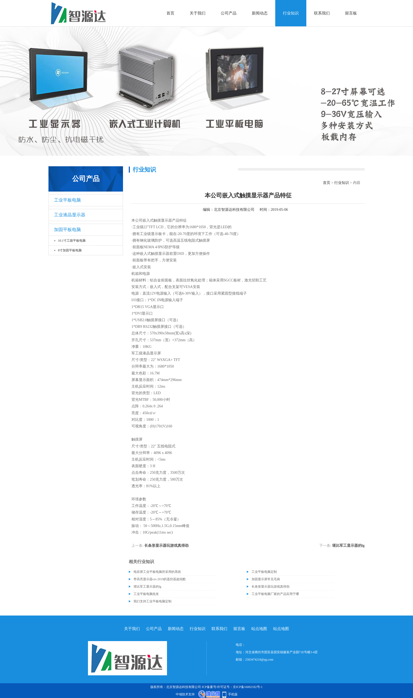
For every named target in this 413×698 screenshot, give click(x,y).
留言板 (351, 13)
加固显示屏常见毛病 (266, 579)
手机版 (233, 694)
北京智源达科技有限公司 (234, 210)
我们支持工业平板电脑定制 (152, 601)
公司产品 (229, 13)
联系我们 (322, 13)
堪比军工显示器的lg (348, 546)
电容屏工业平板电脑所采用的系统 (157, 572)
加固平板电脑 (67, 229)
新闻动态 (260, 13)
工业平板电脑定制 (264, 572)
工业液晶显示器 (69, 214)
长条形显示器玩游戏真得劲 (166, 546)
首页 (170, 13)
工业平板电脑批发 (146, 594)
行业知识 (291, 13)
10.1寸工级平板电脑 (72, 240)
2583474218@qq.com (259, 659)
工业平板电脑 (67, 200)
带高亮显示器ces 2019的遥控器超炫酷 (160, 579)
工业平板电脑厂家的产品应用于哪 (275, 594)
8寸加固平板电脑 (70, 250)
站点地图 (259, 629)
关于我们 (197, 13)
